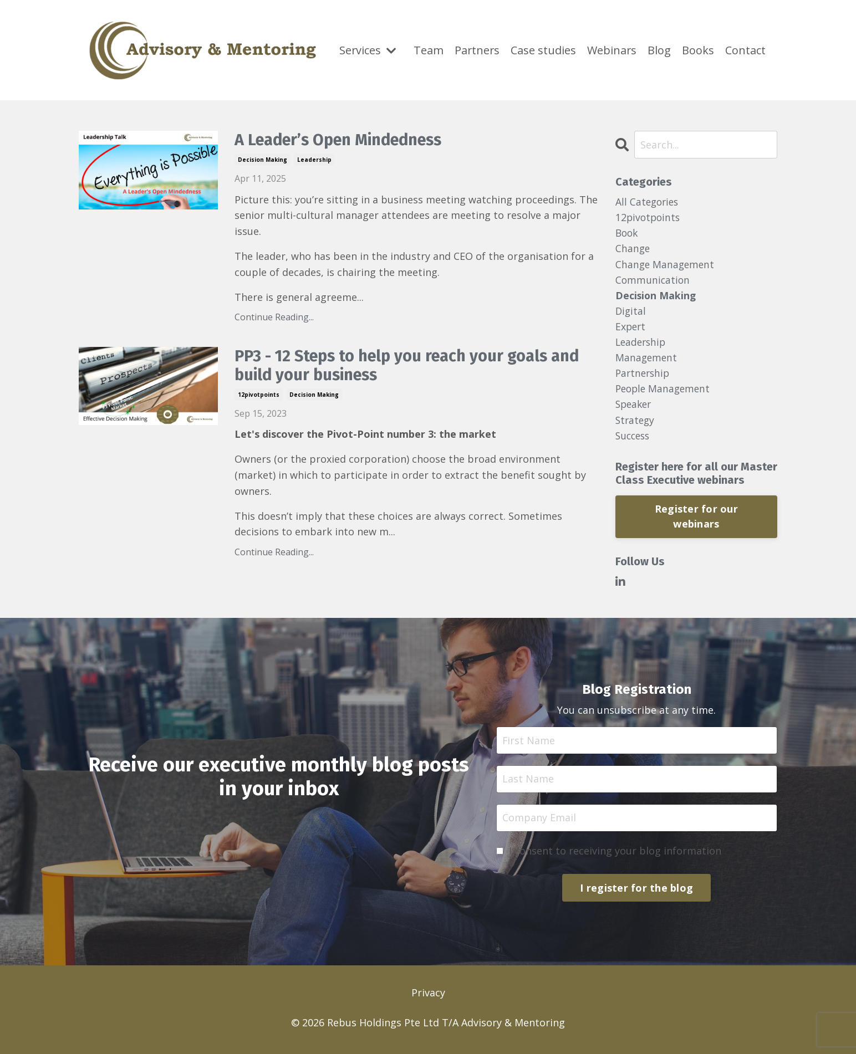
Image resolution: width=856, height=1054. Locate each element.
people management (664, 393)
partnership (643, 377)
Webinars (612, 41)
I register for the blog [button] (636, 894)
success (634, 441)
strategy (635, 425)
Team (429, 41)
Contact (746, 41)
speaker (634, 409)
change (633, 250)
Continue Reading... (274, 317)
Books (698, 41)
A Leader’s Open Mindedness (345, 141)
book (627, 234)
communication (653, 282)
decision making (262, 160)
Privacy (428, 999)
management (647, 361)
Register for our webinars (696, 523)
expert (631, 329)
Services (368, 50)
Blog (659, 41)
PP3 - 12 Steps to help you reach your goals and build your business (415, 367)
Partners (478, 41)
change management (666, 266)
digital (631, 313)
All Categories (648, 202)
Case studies (544, 50)
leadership (314, 160)
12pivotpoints (258, 396)
